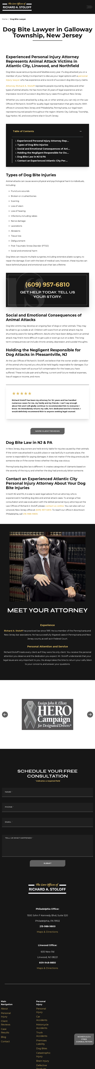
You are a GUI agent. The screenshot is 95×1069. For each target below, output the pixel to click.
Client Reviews (5, 1023)
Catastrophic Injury (43, 1055)
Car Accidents (41, 1018)
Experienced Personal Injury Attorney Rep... (43, 140)
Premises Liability (41, 1042)
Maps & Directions (47, 968)
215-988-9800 (30, 514)
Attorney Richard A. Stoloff (20, 86)
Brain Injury (42, 1061)
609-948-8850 (47, 962)
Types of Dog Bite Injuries (32, 144)
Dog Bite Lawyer (18, 19)
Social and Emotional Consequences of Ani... (43, 148)
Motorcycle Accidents (42, 1026)
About (4, 1008)
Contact (5, 1041)
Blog (3, 1037)
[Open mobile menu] (89, 7)
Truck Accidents (41, 1034)
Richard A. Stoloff (13, 631)
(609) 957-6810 (47, 284)
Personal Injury (6, 1015)
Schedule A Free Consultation (84, 1039)
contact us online (54, 506)
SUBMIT (47, 863)
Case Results (5, 1031)
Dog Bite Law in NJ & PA (31, 156)
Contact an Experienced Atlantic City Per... (42, 160)
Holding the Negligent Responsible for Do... (43, 152)
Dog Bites (41, 1048)
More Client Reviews (47, 431)
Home (5, 19)
